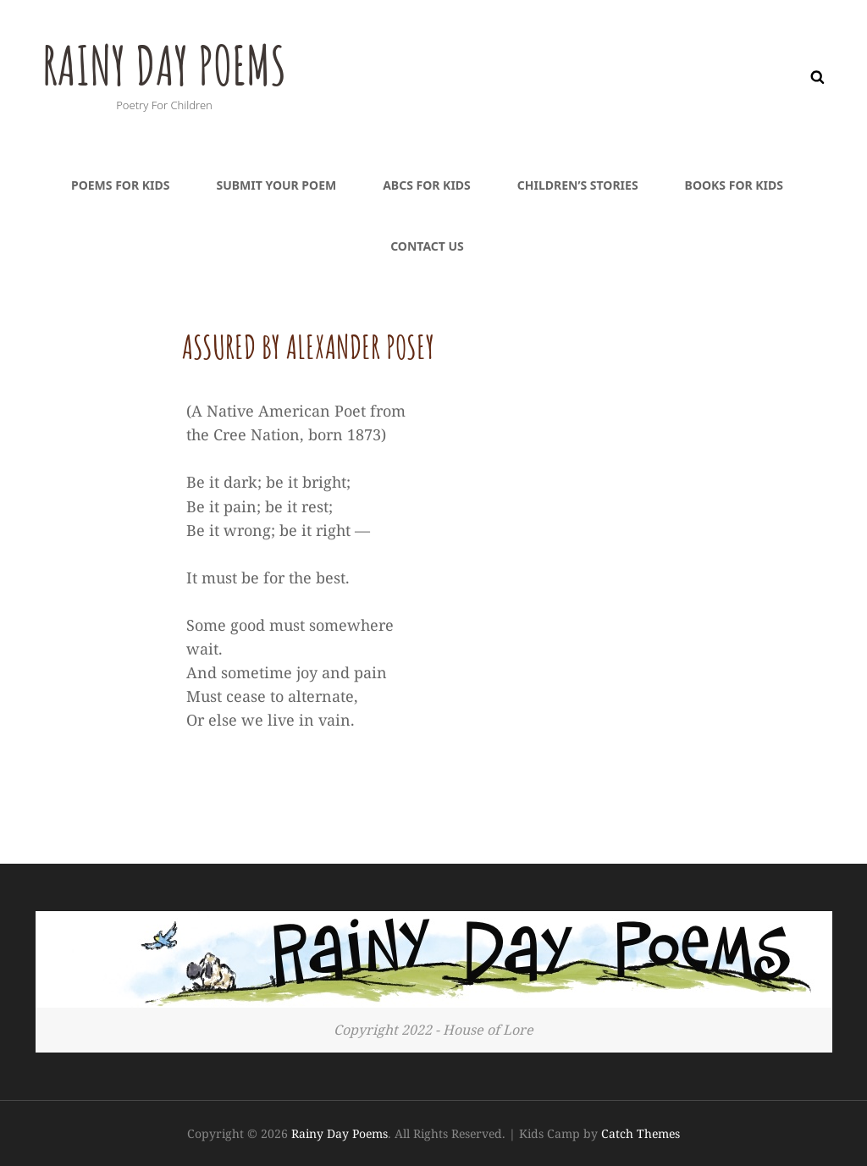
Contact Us (427, 246)
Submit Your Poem (276, 185)
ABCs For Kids (427, 185)
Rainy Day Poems (180, 62)
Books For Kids (734, 185)
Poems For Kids (120, 185)
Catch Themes (640, 1133)
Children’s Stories (577, 185)
